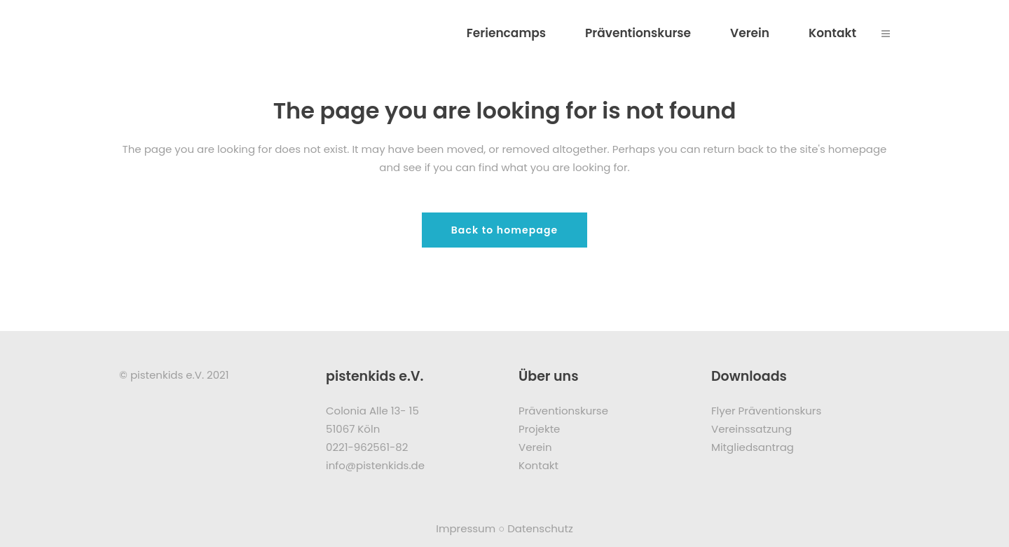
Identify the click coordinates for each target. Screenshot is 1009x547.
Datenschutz (540, 528)
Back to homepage (504, 230)
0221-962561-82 (367, 447)
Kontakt (538, 465)
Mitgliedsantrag (752, 447)
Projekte (539, 428)
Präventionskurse (563, 410)
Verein (535, 447)
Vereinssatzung (751, 428)
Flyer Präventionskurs (766, 410)
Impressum (465, 528)
